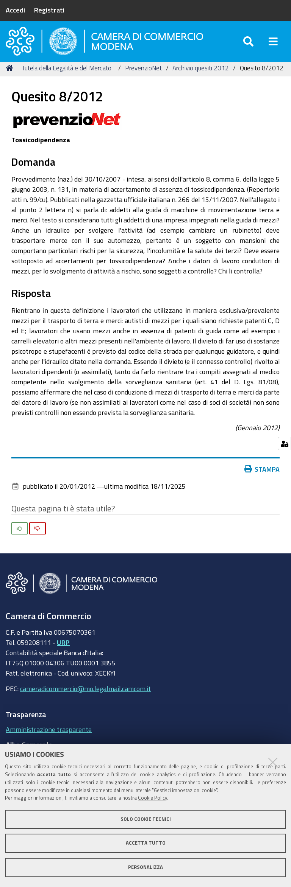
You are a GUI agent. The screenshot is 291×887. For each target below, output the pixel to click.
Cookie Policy (152, 797)
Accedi (15, 9)
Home (11, 76)
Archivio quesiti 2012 (200, 76)
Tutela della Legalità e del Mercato (66, 76)
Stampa (262, 477)
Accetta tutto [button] (146, 842)
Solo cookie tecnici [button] (145, 819)
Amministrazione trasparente (49, 738)
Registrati (49, 9)
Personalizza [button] (145, 867)
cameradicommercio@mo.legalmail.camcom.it (85, 697)
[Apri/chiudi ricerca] (248, 45)
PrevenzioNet (143, 76)
